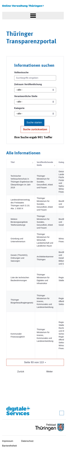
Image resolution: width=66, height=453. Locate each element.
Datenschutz (27, 441)
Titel (13, 162)
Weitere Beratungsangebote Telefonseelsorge (19, 222)
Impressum (7, 441)
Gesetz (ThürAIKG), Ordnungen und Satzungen (19, 258)
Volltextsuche (21, 72)
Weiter (49, 371)
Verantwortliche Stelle (25, 96)
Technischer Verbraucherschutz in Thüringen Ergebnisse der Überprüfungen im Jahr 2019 (22, 182)
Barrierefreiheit (9, 446)
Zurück (20, 371)
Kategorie (19, 108)
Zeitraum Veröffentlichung (28, 84)
